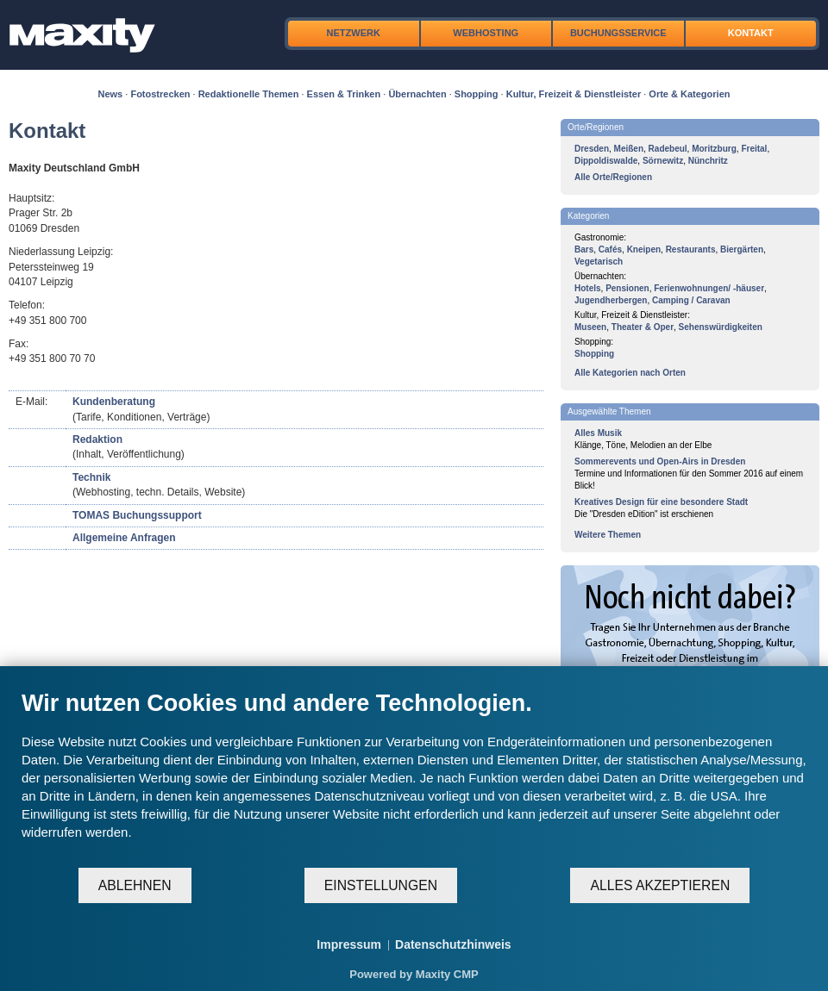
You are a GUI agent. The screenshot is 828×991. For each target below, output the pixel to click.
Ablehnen (135, 885)
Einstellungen (380, 885)
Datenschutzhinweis (453, 944)
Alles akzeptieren (660, 885)
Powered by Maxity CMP (414, 974)
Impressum (349, 944)
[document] (414, 777)
